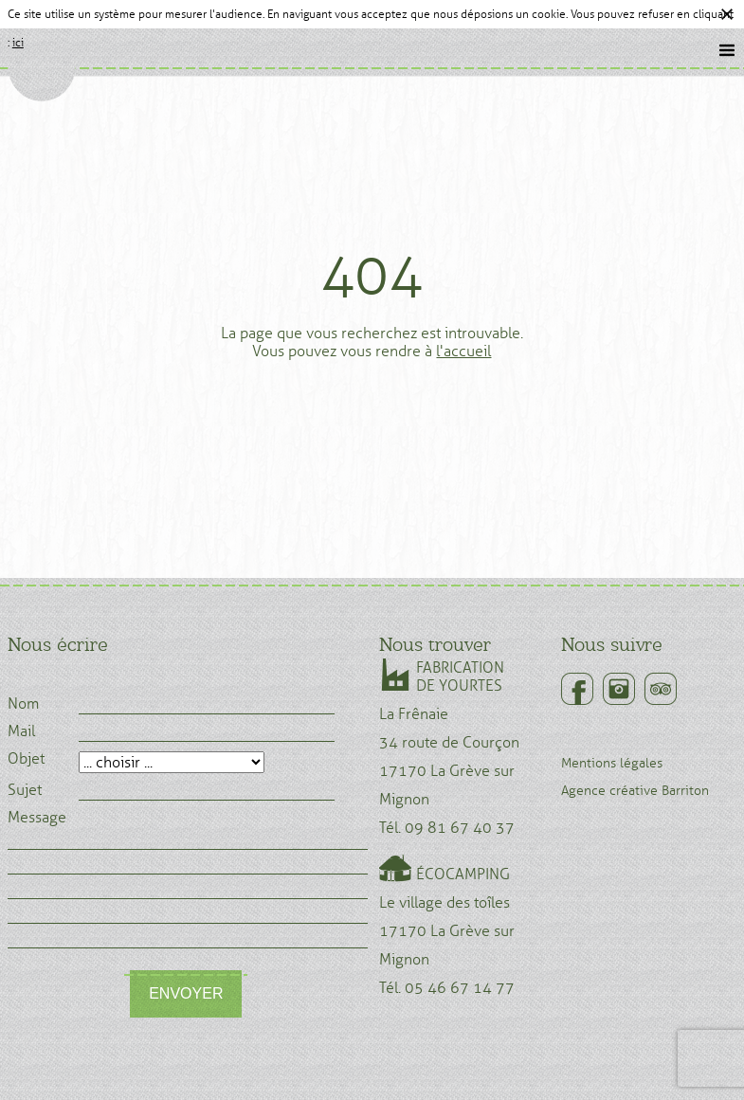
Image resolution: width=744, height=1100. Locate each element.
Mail (21, 731)
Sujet (25, 790)
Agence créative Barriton (635, 791)
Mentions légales (611, 763)
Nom (23, 704)
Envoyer (186, 993)
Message (37, 817)
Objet (26, 758)
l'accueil (463, 351)
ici (18, 42)
